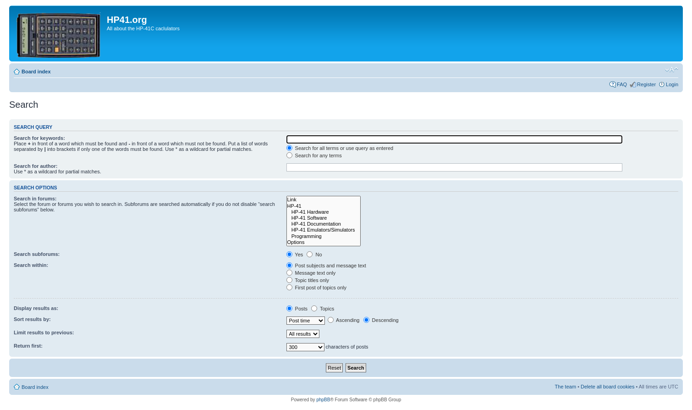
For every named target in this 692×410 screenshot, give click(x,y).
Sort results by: (32, 319)
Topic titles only (307, 280)
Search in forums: (35, 198)
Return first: (28, 346)
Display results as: (36, 308)
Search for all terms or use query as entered (340, 148)
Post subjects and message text (326, 265)
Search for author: (35, 166)
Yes (294, 254)
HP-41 (323, 206)
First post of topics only (316, 287)
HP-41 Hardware (323, 212)
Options (323, 242)
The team (565, 386)
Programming (323, 236)
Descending (381, 320)
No (314, 254)
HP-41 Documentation (323, 224)
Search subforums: (37, 254)
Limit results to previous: (44, 332)
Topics (322, 308)
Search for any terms (314, 155)
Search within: (31, 265)
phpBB (323, 399)
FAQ (622, 84)
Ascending (344, 320)
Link (323, 200)
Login (672, 84)
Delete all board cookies (607, 386)
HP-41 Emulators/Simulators (323, 230)
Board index (36, 71)
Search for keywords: (39, 138)
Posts (297, 308)
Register (646, 84)
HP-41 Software (323, 218)
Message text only (311, 273)
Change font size (671, 70)
